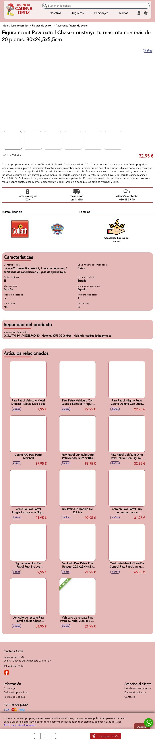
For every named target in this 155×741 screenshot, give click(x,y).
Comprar (109, 736)
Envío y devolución (135, 692)
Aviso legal (10, 688)
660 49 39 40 (16, 666)
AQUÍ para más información (19, 725)
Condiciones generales (137, 688)
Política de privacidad (16, 692)
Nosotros (55, 13)
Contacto (129, 697)
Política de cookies (14, 697)
